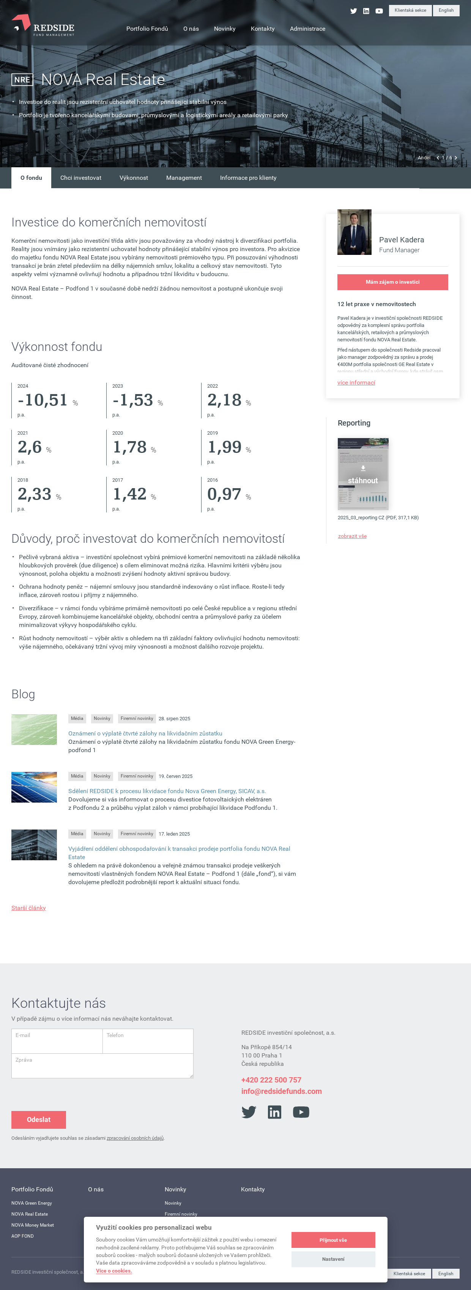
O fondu (31, 177)
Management (184, 177)
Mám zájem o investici (393, 282)
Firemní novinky (137, 718)
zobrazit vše (352, 536)
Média (77, 718)
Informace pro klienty (248, 177)
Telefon (115, 1035)
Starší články (28, 907)
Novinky (102, 718)
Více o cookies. (114, 1271)
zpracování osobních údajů (135, 1138)
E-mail (23, 1035)
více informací (356, 382)
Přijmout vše (333, 1240)
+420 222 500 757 (271, 1079)
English (446, 10)
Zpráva (24, 1060)
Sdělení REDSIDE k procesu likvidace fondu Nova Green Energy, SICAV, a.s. (167, 791)
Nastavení (333, 1259)
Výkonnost (134, 177)
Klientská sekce (410, 10)
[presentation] (69, 1093)
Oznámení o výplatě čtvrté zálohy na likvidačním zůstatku (145, 733)
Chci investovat (80, 177)
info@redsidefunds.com (281, 1091)
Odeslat (38, 1119)
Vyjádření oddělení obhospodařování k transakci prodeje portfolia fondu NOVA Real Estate (179, 853)
